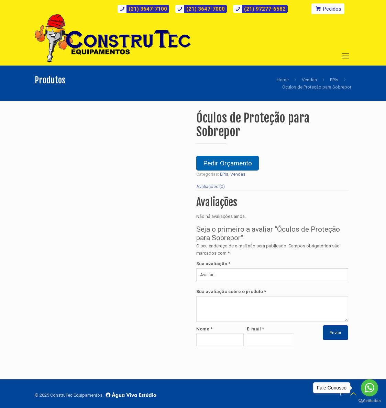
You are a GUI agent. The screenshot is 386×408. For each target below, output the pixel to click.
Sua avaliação (213, 263)
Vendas (309, 79)
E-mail (255, 328)
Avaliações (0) (210, 186)
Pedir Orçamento (227, 163)
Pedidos (328, 8)
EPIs (334, 79)
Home (283, 79)
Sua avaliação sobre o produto (231, 291)
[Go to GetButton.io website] (370, 401)
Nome (204, 328)
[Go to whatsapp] (369, 387)
